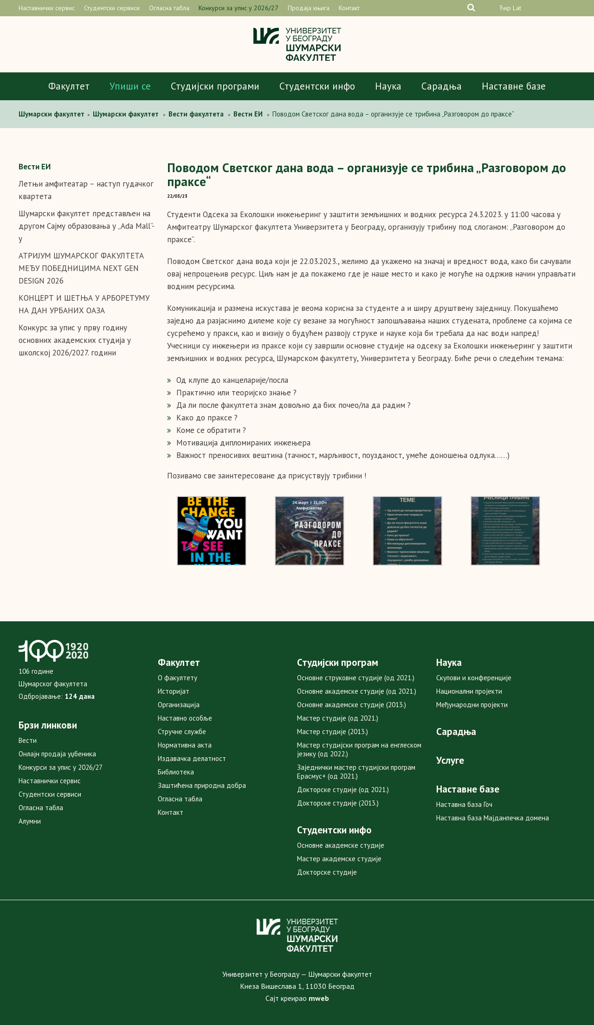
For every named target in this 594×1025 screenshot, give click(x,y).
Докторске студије (327, 872)
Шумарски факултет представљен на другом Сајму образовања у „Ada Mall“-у (87, 226)
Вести (28, 740)
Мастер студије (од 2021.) (337, 718)
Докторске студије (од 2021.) (343, 789)
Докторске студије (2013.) (338, 803)
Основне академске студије (340, 845)
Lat (517, 8)
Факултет (69, 86)
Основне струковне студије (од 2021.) (355, 677)
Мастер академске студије (339, 858)
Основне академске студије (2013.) (351, 704)
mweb (319, 998)
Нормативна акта (185, 745)
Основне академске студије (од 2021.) (356, 691)
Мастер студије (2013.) (332, 731)
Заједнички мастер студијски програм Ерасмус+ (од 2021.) (356, 771)
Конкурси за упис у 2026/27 (238, 8)
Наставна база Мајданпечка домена (492, 817)
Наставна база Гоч (464, 804)
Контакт (349, 8)
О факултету (177, 677)
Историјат (173, 691)
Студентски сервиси (112, 8)
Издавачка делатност (192, 758)
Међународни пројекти (472, 704)
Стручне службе (182, 731)
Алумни (30, 821)
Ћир (505, 8)
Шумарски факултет (52, 114)
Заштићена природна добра (202, 785)
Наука (388, 86)
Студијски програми (215, 86)
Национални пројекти (469, 691)
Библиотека (176, 771)
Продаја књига (308, 8)
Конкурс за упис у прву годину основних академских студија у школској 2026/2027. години (75, 340)
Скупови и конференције (473, 677)
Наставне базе (514, 86)
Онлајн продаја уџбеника (57, 753)
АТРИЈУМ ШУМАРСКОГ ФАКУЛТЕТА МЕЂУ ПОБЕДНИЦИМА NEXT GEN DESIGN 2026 (81, 268)
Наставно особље (185, 718)
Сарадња (441, 86)
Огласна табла (169, 8)
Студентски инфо (317, 86)
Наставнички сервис (47, 8)
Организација (179, 704)
